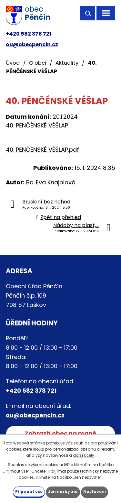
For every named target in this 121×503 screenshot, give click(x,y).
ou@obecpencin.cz (32, 44)
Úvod (13, 63)
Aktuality (66, 63)
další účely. (84, 455)
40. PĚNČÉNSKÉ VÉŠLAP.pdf (42, 150)
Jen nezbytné (63, 491)
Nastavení (94, 491)
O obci (37, 63)
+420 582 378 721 (28, 34)
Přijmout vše (29, 491)
